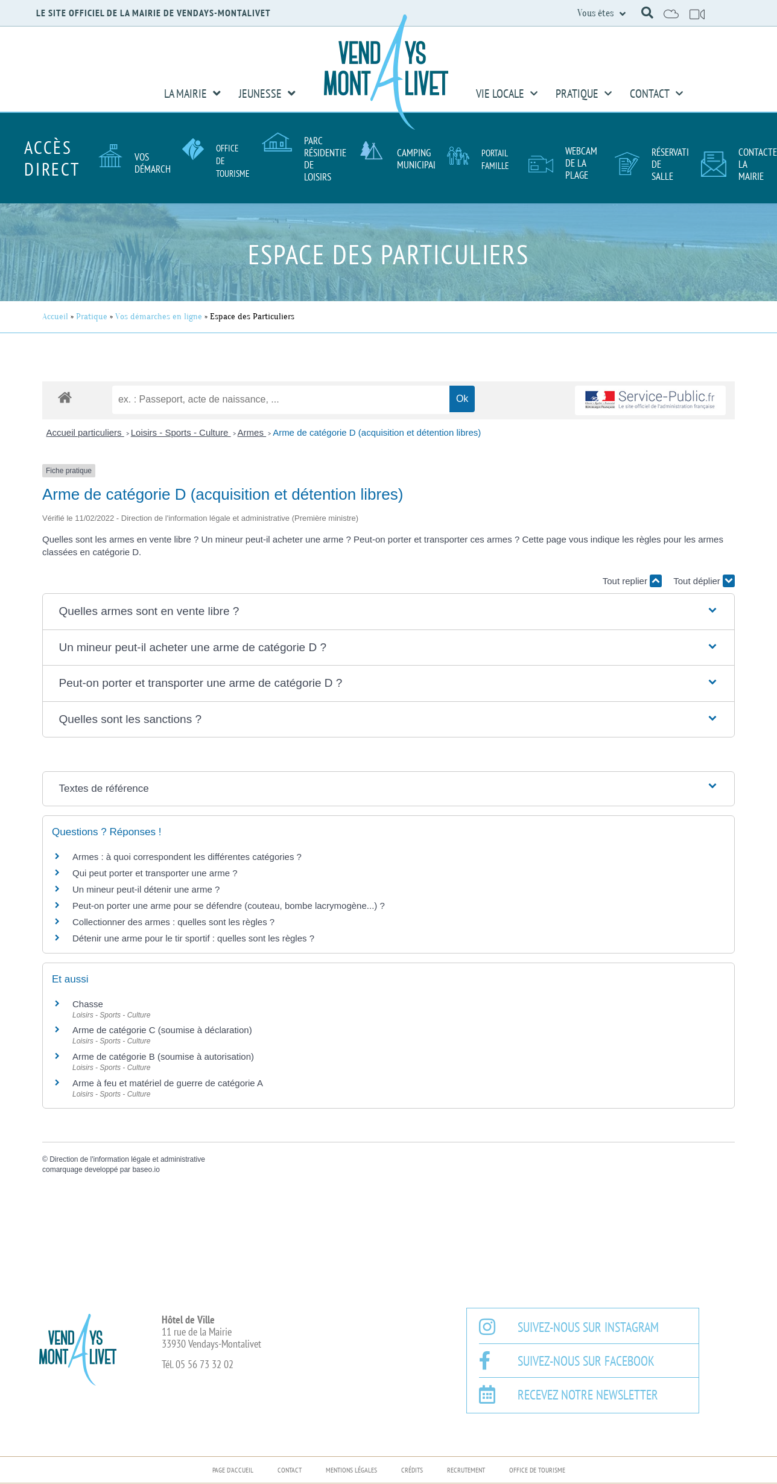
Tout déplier (704, 581)
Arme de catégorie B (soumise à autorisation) (163, 1056)
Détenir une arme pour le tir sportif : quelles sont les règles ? (193, 938)
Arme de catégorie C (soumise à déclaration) (162, 1030)
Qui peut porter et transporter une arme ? (154, 873)
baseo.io (145, 1169)
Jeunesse (267, 93)
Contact (656, 93)
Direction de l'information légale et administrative (127, 1159)
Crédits (412, 1469)
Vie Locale (507, 93)
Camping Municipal (417, 158)
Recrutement (466, 1469)
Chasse (87, 1004)
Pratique (584, 93)
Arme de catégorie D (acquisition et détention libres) (377, 432)
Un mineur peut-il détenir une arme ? (146, 889)
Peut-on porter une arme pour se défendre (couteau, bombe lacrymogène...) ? (228, 905)
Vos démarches (157, 163)
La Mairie (192, 93)
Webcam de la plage (581, 163)
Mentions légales (351, 1469)
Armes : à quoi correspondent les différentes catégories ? (187, 857)
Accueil (55, 316)
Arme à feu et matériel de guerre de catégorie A (167, 1083)
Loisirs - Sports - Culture (181, 432)
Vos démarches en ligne (158, 316)
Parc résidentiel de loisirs (327, 158)
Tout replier (632, 581)
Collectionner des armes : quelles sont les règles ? (173, 922)
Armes (252, 432)
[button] (647, 13)
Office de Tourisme (537, 1469)
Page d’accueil (232, 1469)
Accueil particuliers (85, 432)
